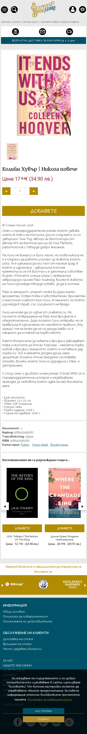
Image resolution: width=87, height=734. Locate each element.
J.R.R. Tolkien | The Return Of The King (22, 538)
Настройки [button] (43, 711)
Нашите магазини (17, 665)
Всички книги (59, 444)
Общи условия (14, 611)
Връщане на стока (17, 644)
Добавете (43, 211)
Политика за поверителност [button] (49, 699)
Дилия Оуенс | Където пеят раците (65, 538)
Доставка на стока (18, 639)
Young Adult (40, 444)
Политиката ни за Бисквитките (27, 621)
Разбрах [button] (43, 719)
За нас (8, 660)
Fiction (25, 444)
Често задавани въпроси (22, 649)
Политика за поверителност (25, 616)
